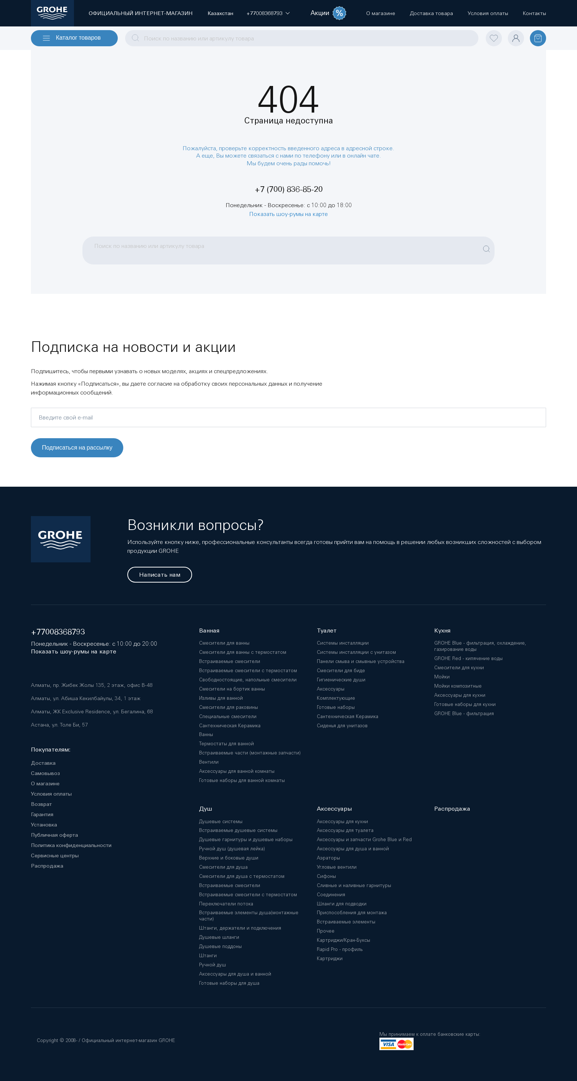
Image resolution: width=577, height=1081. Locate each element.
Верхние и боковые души (228, 858)
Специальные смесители (227, 716)
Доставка (43, 763)
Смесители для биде (341, 670)
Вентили (209, 762)
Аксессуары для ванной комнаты (237, 771)
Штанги (208, 955)
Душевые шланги (219, 937)
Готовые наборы (336, 707)
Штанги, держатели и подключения (240, 928)
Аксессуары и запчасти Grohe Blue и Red (364, 839)
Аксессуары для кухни (459, 695)
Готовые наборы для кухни (465, 704)
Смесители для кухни (459, 667)
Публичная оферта (54, 835)
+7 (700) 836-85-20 (289, 189)
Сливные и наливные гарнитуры (354, 885)
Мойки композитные (458, 686)
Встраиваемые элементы (346, 922)
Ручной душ (212, 965)
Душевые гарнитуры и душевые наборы (246, 839)
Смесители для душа (223, 867)
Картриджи (330, 958)
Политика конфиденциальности (71, 845)
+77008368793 (58, 632)
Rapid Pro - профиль (339, 949)
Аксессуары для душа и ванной (235, 974)
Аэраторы (328, 858)
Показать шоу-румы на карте (288, 213)
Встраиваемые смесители (229, 661)
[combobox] (301, 38)
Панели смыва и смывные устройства (360, 661)
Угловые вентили (337, 867)
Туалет (327, 630)
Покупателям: (51, 749)
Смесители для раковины (228, 707)
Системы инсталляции (343, 643)
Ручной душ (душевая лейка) (232, 848)
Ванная (209, 630)
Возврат (41, 804)
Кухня (442, 630)
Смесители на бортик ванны (232, 689)
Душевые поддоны (220, 946)
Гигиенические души (341, 679)
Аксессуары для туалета (345, 830)
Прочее (325, 931)
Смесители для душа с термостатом (241, 876)
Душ (205, 808)
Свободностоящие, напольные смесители (248, 679)
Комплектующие (336, 698)
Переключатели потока (226, 904)
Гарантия (42, 814)
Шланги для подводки (342, 904)
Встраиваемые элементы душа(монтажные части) (248, 916)
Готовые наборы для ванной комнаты (242, 780)
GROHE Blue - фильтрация (464, 713)
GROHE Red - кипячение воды (468, 658)
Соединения (331, 894)
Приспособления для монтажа (352, 912)
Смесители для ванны (224, 643)
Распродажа (47, 866)
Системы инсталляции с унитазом (356, 652)
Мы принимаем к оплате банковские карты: (429, 1034)
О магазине (45, 783)
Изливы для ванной (221, 698)
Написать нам (159, 574)
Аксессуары (330, 689)
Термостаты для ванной (226, 743)
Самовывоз (45, 773)
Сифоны (326, 876)
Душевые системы (221, 821)
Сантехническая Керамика (230, 725)
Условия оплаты (51, 794)
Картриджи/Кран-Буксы (343, 940)
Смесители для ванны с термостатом (242, 652)
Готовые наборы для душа (229, 983)
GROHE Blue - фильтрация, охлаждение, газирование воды (480, 646)
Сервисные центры (55, 855)
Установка (44, 825)
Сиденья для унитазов (342, 725)
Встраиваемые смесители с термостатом (248, 670)
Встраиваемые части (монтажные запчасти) (250, 753)
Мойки (442, 677)
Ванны (206, 734)
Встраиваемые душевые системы (238, 830)
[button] (264, 13)
